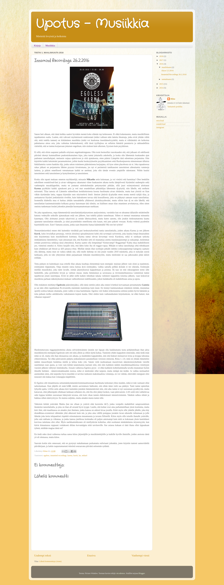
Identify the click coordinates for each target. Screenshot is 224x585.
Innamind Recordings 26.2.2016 (173, 74)
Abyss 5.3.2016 (167, 70)
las (80, 455)
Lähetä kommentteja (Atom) (50, 561)
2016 (161, 64)
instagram (160, 127)
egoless (46, 455)
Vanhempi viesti (140, 555)
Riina (172, 99)
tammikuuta (167, 79)
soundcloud (160, 124)
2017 (161, 60)
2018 (161, 56)
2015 (161, 84)
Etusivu (91, 555)
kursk (75, 455)
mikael (84, 455)
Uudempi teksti (42, 555)
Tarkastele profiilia (174, 107)
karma (70, 455)
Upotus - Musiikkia (92, 24)
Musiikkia (50, 45)
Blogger (141, 573)
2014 (161, 88)
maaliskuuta (167, 67)
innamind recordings (58, 455)
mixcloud (160, 121)
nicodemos (120, 573)
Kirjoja (37, 45)
